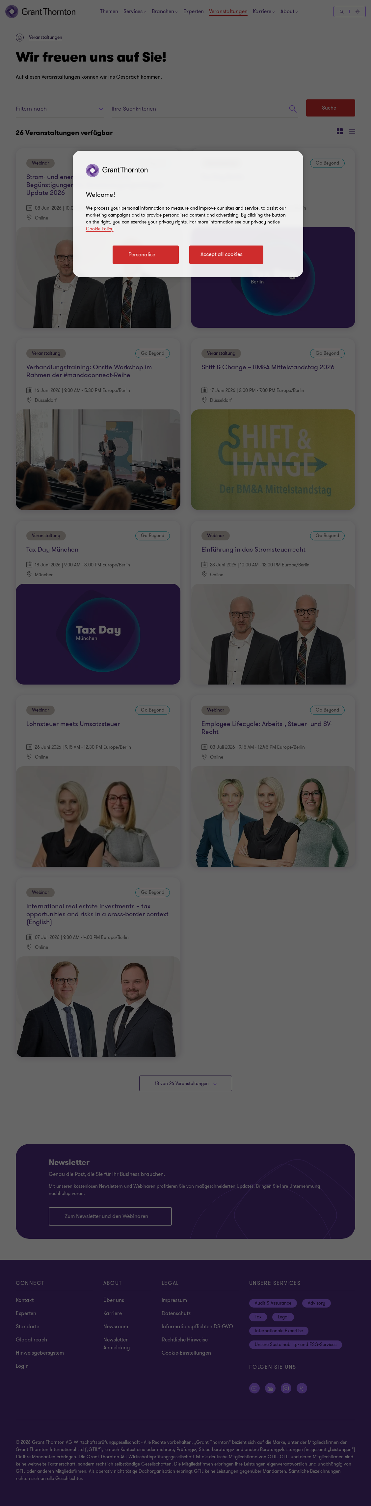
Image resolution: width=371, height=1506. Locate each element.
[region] (188, 214)
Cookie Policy (100, 229)
